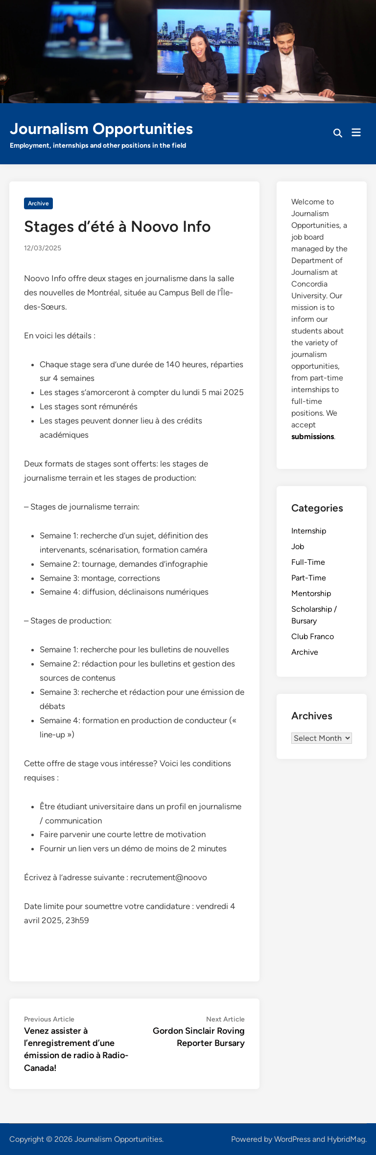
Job (297, 546)
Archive (38, 203)
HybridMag (346, 1139)
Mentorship (311, 593)
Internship (308, 530)
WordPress (292, 1139)
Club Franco (312, 636)
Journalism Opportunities (101, 128)
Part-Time (308, 577)
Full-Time (308, 562)
